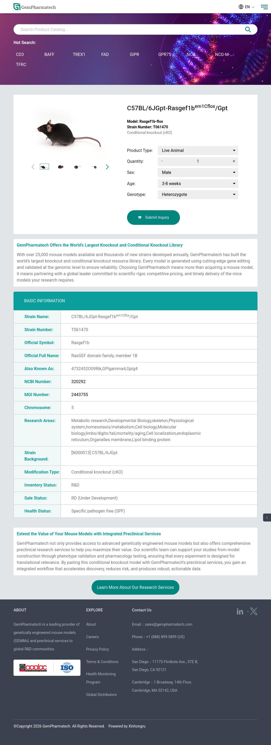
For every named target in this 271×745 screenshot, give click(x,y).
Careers (92, 637)
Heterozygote (174, 194)
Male (166, 172)
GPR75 (164, 54)
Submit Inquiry (153, 217)
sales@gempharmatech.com (168, 624)
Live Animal (173, 150)
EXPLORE (94, 610)
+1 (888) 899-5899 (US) (165, 637)
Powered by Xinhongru (127, 726)
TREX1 (79, 54)
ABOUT (19, 610)
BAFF (49, 54)
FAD (105, 54)
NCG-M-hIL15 (224, 54)
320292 (78, 381)
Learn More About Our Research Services (135, 587)
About (91, 624)
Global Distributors (101, 695)
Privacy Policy (97, 649)
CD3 (20, 54)
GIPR (134, 54)
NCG (191, 54)
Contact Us (142, 610)
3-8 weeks (171, 183)
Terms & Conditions (102, 662)
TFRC (21, 64)
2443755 (79, 394)
